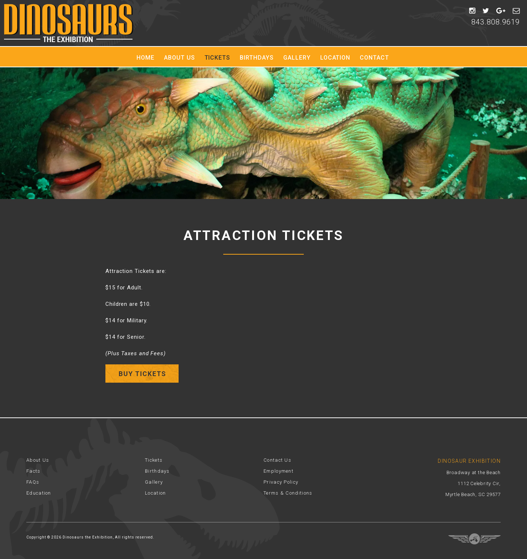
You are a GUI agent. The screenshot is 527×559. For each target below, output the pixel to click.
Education (38, 493)
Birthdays (257, 57)
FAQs (32, 482)
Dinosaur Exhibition (69, 23)
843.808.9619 (495, 22)
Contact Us (277, 460)
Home (145, 57)
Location (335, 57)
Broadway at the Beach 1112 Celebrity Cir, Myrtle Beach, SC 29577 (473, 483)
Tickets (218, 57)
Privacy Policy (281, 482)
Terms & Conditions (288, 493)
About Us (179, 57)
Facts (33, 471)
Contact (374, 57)
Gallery (297, 57)
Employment (279, 471)
